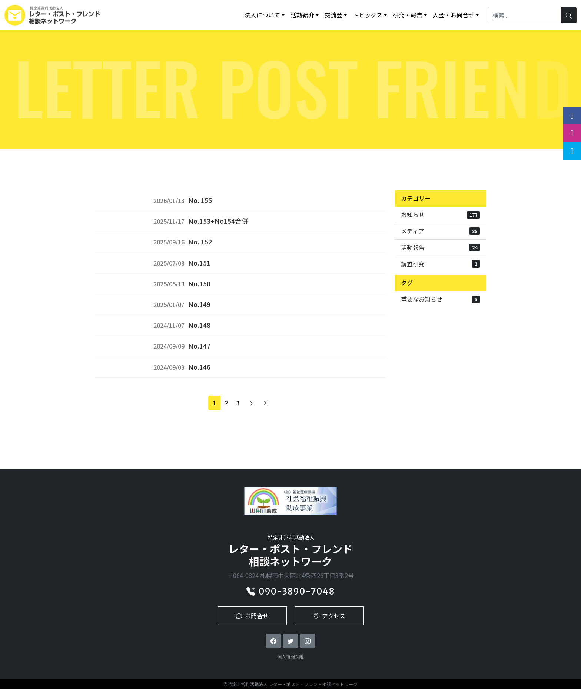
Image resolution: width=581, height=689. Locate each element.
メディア (440, 230)
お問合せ (252, 615)
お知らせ (440, 214)
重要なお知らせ (440, 298)
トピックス (367, 14)
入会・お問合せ (453, 14)
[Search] (524, 15)
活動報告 (440, 247)
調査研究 (440, 263)
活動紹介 (302, 14)
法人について (262, 14)
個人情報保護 (290, 656)
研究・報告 (407, 14)
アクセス (329, 615)
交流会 (333, 14)
